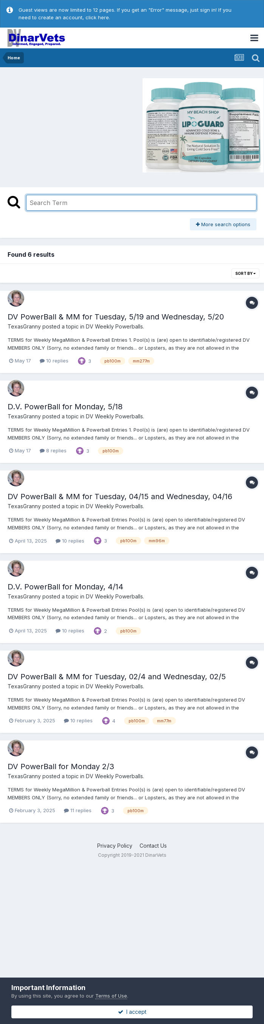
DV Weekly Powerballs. (115, 326)
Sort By (245, 273)
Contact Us (153, 845)
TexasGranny (24, 326)
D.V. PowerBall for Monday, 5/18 (65, 406)
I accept (132, 1012)
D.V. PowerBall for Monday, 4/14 (65, 586)
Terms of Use (111, 996)
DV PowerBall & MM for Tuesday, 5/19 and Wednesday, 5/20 (116, 316)
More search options (223, 224)
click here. (97, 17)
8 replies (53, 450)
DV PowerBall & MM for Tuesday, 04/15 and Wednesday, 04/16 (120, 496)
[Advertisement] (67, 124)
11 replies (78, 810)
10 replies (54, 361)
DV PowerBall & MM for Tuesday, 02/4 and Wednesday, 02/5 (117, 676)
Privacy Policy (114, 845)
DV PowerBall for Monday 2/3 (61, 766)
